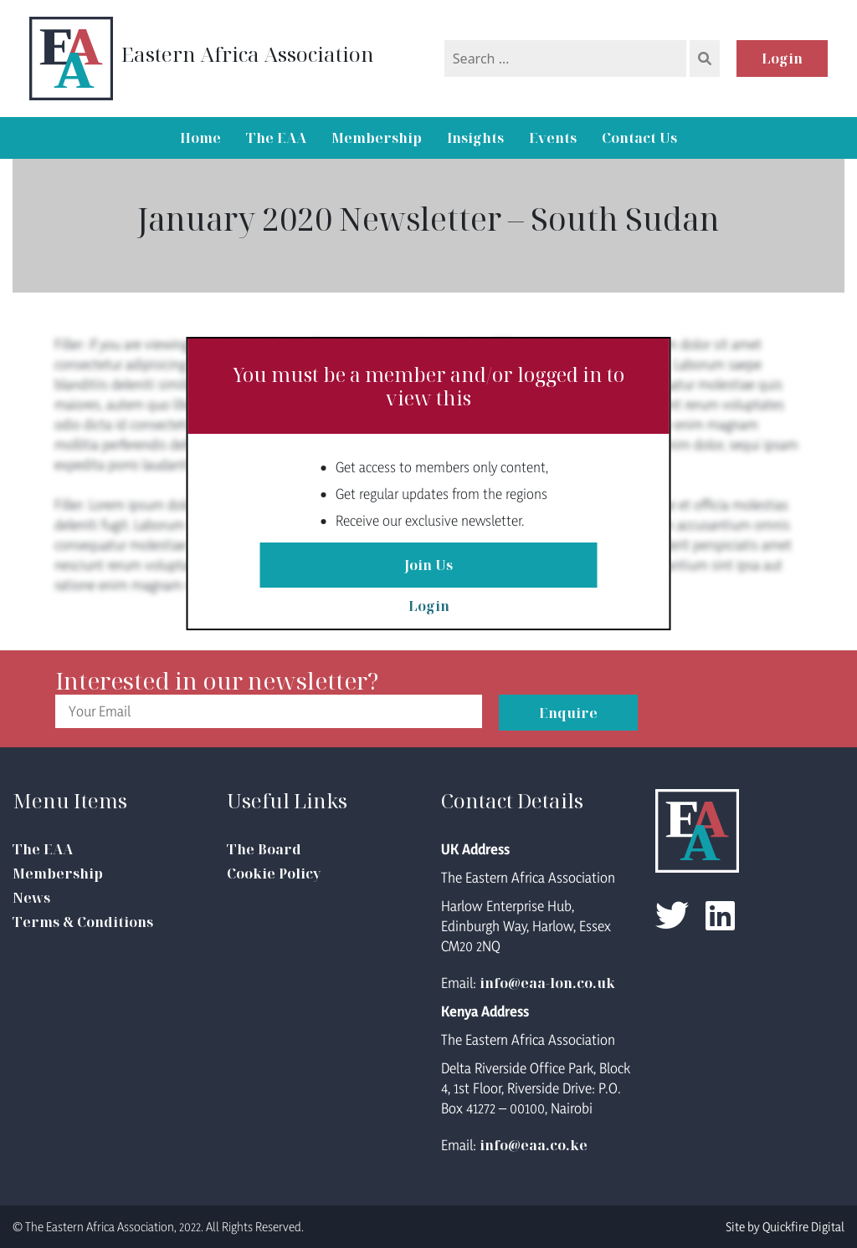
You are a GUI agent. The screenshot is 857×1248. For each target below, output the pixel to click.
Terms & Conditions (83, 922)
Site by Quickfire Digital (785, 1227)
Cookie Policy (274, 873)
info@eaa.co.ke (534, 1145)
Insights (475, 138)
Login (782, 58)
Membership (376, 138)
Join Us (428, 565)
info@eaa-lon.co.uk (547, 983)
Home (200, 138)
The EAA (276, 138)
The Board (264, 849)
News (31, 898)
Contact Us (639, 138)
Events (553, 138)
